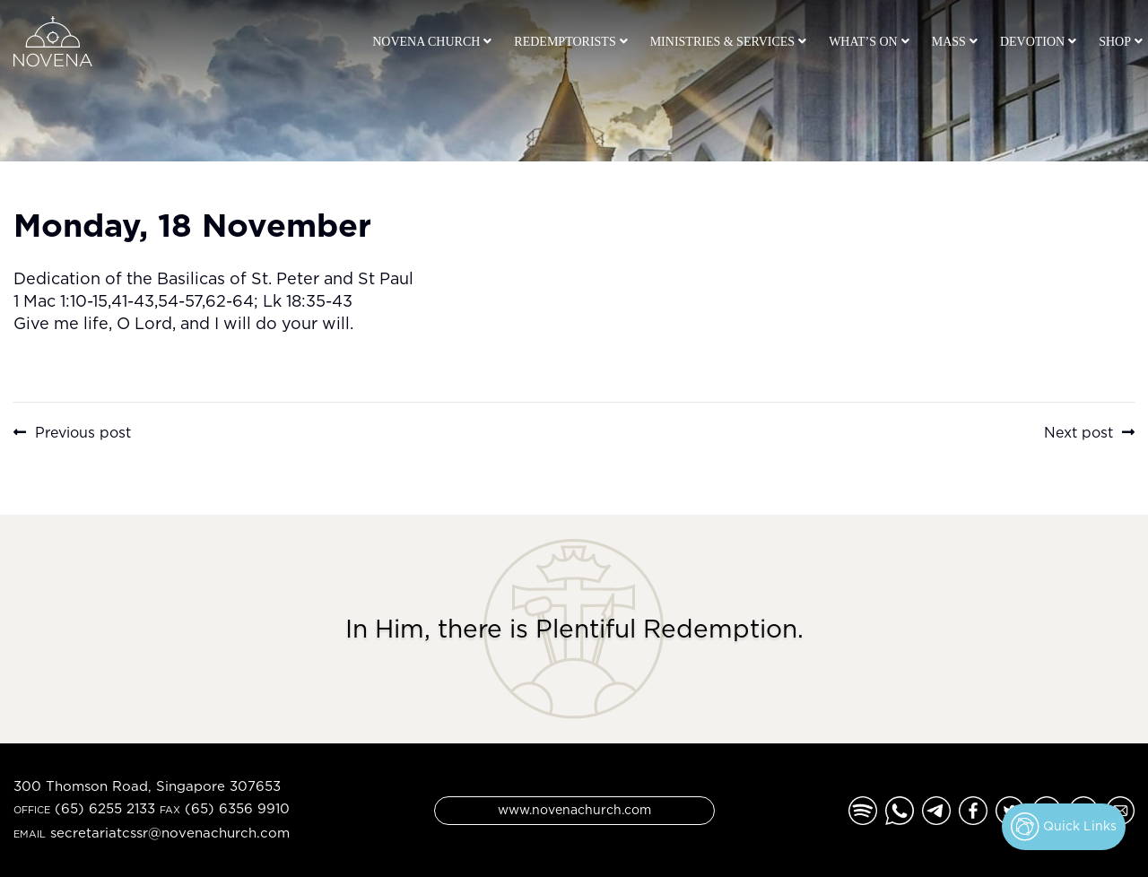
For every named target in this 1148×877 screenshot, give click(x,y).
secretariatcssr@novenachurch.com (170, 832)
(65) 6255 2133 (105, 808)
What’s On (863, 41)
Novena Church (426, 41)
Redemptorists (564, 41)
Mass (949, 41)
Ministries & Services (722, 41)
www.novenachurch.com (574, 809)
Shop (1115, 41)
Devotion (1032, 41)
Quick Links (1064, 826)
